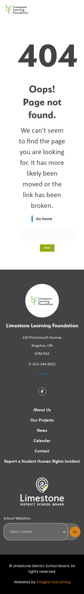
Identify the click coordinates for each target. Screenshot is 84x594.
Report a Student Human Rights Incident (42, 461)
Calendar (42, 440)
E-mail (42, 373)
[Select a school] (35, 531)
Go (75, 531)
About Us (42, 410)
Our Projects (42, 420)
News (42, 430)
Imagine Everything (53, 582)
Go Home (44, 218)
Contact (42, 451)
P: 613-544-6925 (42, 364)
